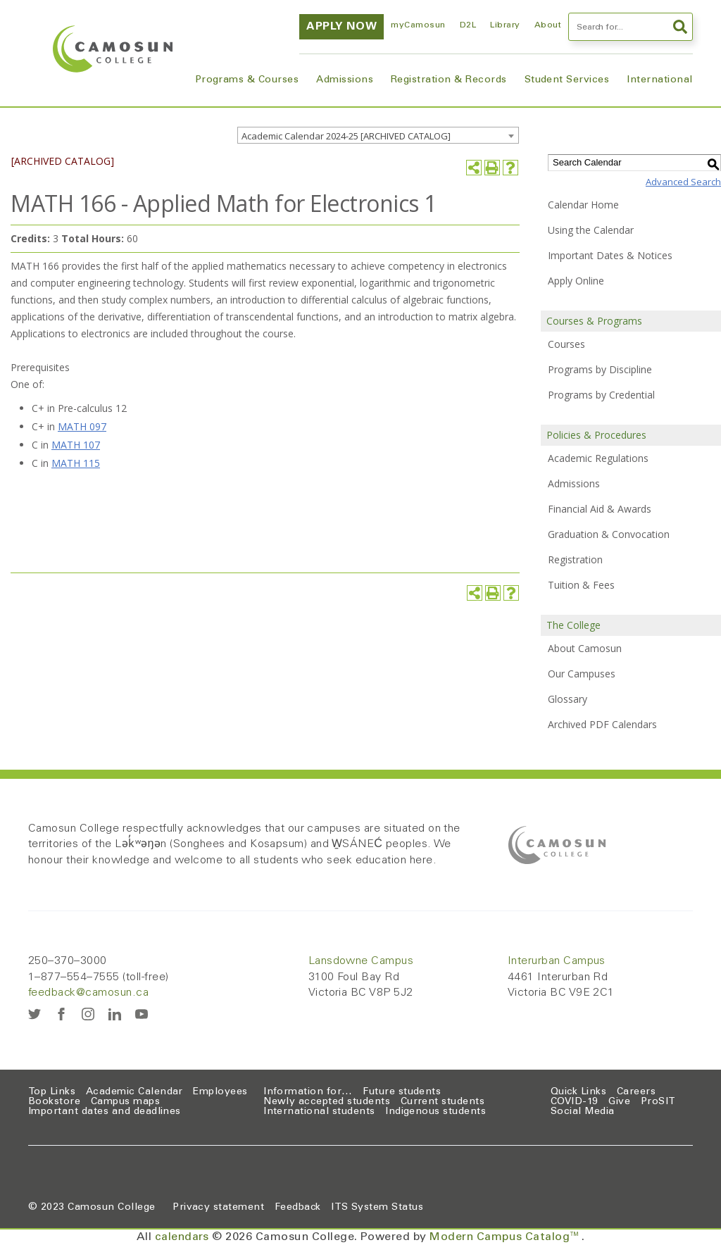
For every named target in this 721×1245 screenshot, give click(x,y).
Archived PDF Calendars (602, 724)
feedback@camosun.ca (88, 993)
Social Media (583, 1112)
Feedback (298, 1208)
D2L (468, 25)
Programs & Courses (247, 80)
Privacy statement (218, 1208)
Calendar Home (583, 204)
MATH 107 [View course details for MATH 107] (75, 444)
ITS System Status (377, 1208)
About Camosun (585, 648)
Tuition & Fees (581, 585)
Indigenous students (435, 1112)
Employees (220, 1092)
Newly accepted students (326, 1102)
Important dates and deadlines (104, 1112)
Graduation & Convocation (609, 534)
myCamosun (418, 25)
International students (319, 1112)
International (659, 80)
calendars (182, 1237)
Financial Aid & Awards (599, 508)
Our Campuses (581, 673)
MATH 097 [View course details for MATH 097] (82, 426)
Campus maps (125, 1102)
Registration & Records (449, 80)
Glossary (567, 699)
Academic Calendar (134, 1092)
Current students (443, 1102)
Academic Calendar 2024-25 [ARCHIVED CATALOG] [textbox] (346, 136)
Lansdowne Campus (361, 961)
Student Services (567, 80)
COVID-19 (574, 1102)
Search (680, 27)
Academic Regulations (598, 458)
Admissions (344, 80)
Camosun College (111, 1208)
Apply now (341, 26)
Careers (636, 1092)
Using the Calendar (591, 230)
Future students (402, 1092)
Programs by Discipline (600, 369)
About (547, 25)
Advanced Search (683, 181)
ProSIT (658, 1102)
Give (619, 1102)
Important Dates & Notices (610, 255)
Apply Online (576, 280)
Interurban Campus (557, 961)
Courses (566, 344)
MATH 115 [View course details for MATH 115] (75, 463)
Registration (575, 559)
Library (505, 25)
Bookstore (54, 1102)
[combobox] (378, 135)
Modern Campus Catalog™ (506, 1237)
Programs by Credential (601, 394)
